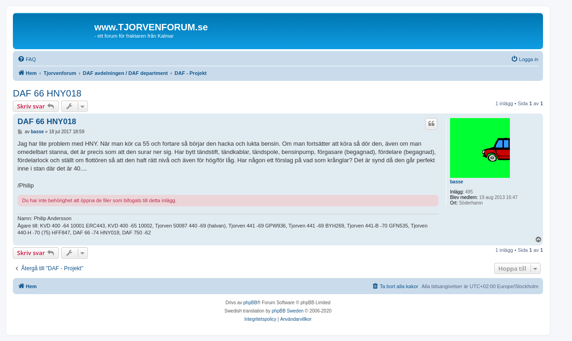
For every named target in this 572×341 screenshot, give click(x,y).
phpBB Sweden (288, 310)
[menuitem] (26, 59)
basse (456, 181)
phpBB (250, 302)
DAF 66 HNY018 (47, 93)
